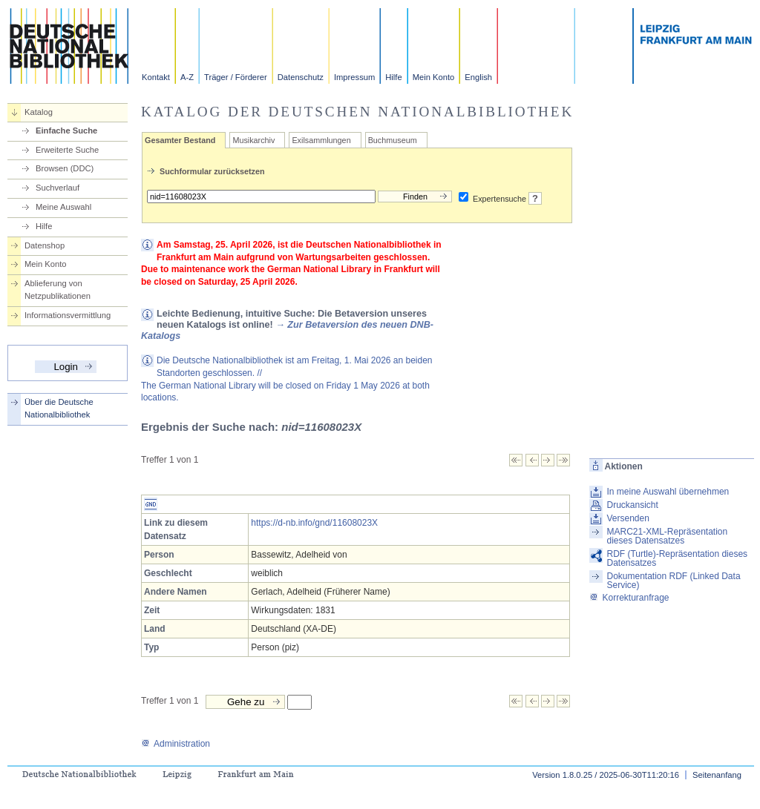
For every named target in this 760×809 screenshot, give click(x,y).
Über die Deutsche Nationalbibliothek (59, 408)
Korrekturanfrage (629, 597)
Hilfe (393, 77)
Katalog (38, 112)
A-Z (187, 77)
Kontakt (156, 77)
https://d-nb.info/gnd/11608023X (314, 523)
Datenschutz (301, 77)
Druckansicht (632, 505)
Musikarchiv (253, 140)
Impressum (354, 77)
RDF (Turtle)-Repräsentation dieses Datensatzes (676, 558)
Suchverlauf (57, 187)
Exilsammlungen (321, 140)
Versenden (627, 518)
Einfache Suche (66, 130)
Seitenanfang (716, 774)
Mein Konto (434, 77)
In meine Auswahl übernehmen (667, 491)
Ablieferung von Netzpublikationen (57, 289)
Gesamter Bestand (180, 140)
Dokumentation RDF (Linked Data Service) (673, 580)
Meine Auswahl (63, 206)
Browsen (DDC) (65, 168)
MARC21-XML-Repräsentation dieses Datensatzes (666, 536)
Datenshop (44, 245)
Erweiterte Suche (67, 149)
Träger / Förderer (235, 77)
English (478, 77)
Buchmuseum (392, 140)
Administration (175, 744)
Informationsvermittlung (67, 315)
